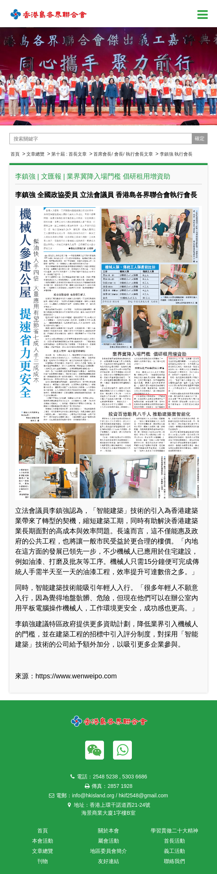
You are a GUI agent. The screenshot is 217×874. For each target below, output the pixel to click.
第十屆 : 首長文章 (69, 154)
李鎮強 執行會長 (176, 154)
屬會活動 (108, 841)
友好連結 (108, 861)
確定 (200, 138)
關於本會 (108, 831)
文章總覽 (35, 154)
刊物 (42, 861)
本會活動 (42, 841)
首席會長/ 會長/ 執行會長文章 (123, 154)
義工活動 (174, 851)
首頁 (15, 154)
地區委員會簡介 (108, 851)
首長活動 (174, 841)
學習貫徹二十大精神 (174, 831)
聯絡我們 (174, 861)
